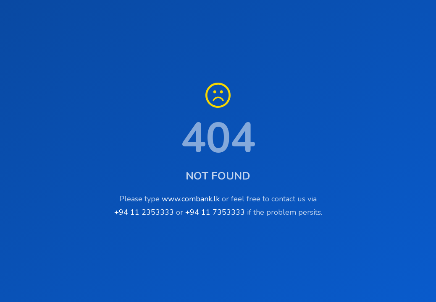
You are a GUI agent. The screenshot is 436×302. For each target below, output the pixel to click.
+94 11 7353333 (215, 212)
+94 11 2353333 (144, 212)
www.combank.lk (191, 199)
